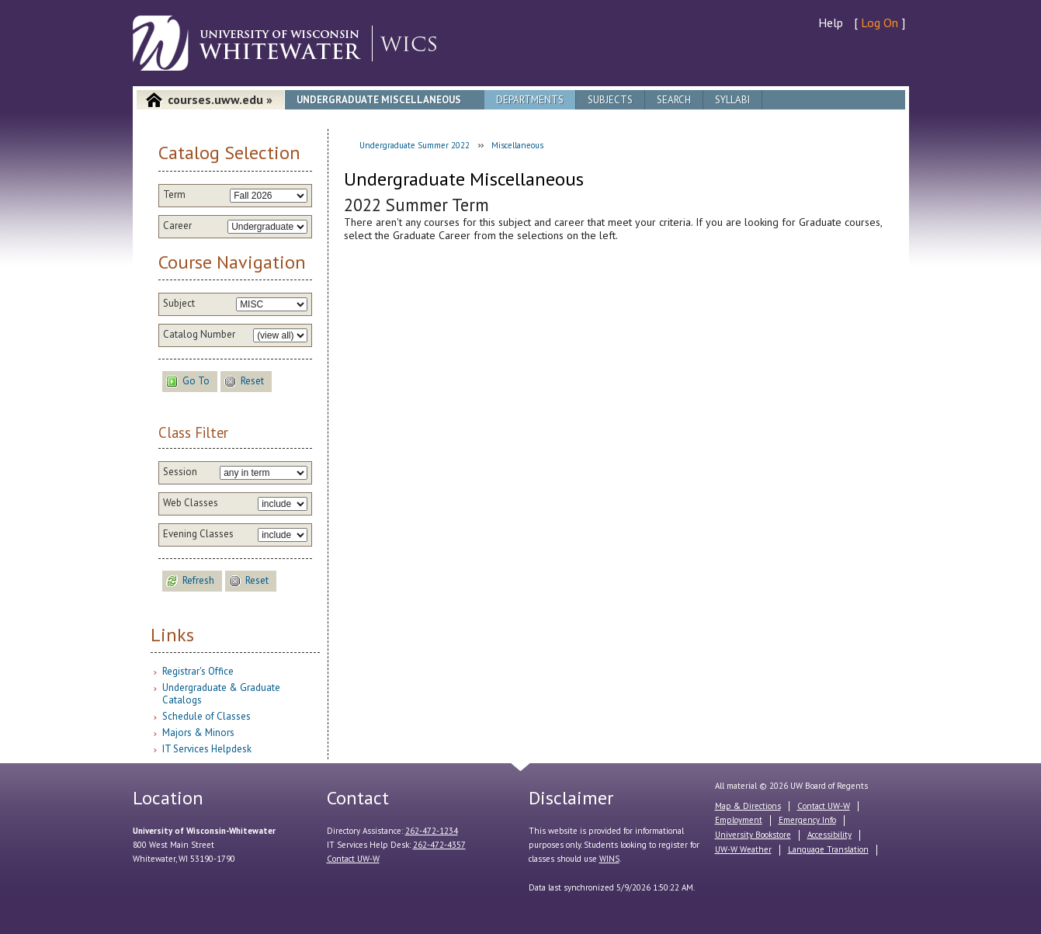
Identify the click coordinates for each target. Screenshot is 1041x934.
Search (674, 99)
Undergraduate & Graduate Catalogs (221, 694)
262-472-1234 (431, 830)
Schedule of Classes (206, 716)
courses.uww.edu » (220, 99)
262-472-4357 (439, 844)
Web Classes (190, 503)
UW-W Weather (743, 849)
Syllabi (732, 99)
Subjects (610, 99)
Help (830, 22)
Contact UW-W (353, 858)
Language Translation (828, 849)
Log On (879, 22)
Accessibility (829, 834)
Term (174, 195)
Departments (530, 99)
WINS (609, 858)
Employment (738, 819)
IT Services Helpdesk (207, 748)
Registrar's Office (198, 671)
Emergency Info (807, 819)
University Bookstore (753, 834)
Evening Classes (198, 534)
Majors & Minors (198, 732)
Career (177, 226)
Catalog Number (199, 334)
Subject (179, 303)
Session (180, 472)
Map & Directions (748, 805)
